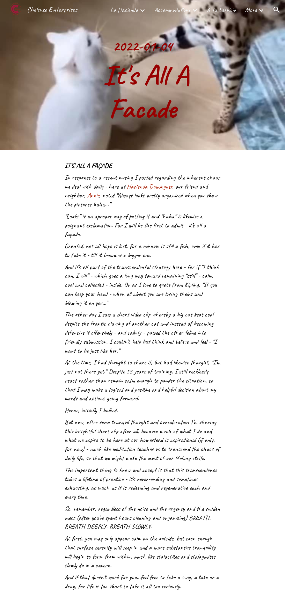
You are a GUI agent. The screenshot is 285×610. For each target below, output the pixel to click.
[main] (142, 75)
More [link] (251, 10)
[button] (276, 9)
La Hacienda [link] (124, 10)
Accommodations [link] (172, 10)
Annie (93, 195)
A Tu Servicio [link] (221, 10)
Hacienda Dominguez (149, 186)
